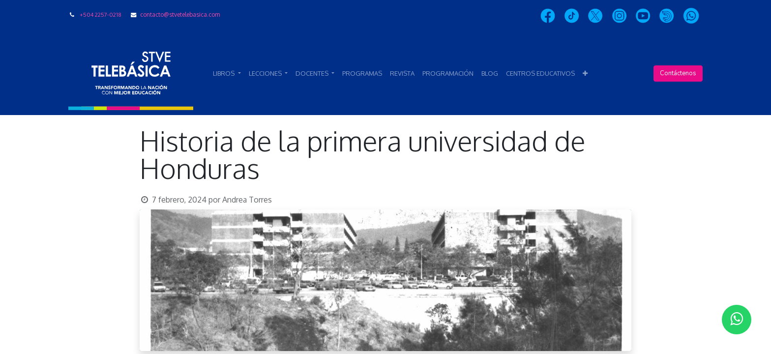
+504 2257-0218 (100, 14)
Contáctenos (678, 73)
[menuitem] (362, 74)
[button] (585, 74)
